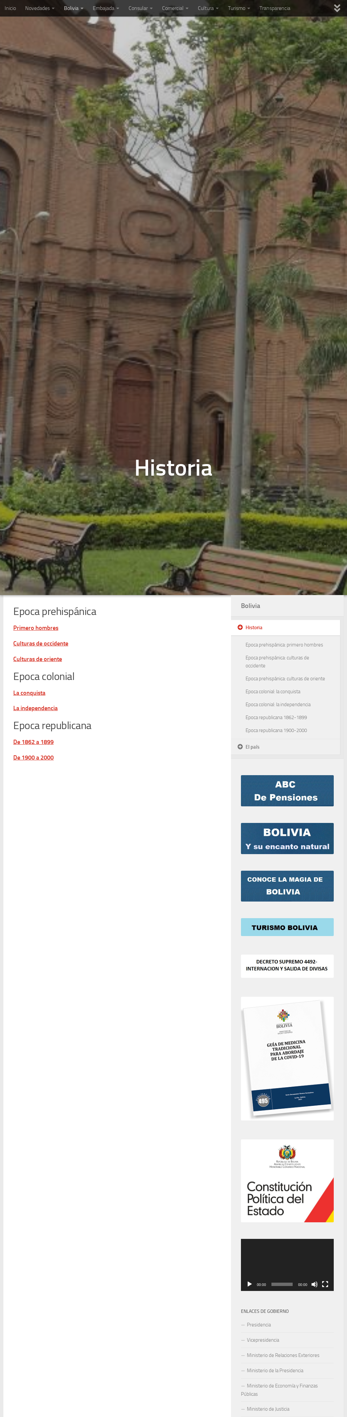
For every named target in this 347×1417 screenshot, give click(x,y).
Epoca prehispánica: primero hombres (284, 645)
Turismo (236, 8)
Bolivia (71, 8)
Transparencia (275, 8)
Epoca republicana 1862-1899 (276, 717)
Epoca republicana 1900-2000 (276, 730)
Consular (138, 8)
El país (253, 747)
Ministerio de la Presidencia (275, 1371)
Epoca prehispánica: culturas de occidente (277, 662)
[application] (287, 1265)
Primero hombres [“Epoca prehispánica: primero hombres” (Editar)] (35, 628)
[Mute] (314, 1284)
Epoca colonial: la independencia (278, 705)
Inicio (10, 8)
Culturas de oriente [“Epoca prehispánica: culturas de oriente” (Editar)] (37, 659)
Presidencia (259, 1325)
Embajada (103, 8)
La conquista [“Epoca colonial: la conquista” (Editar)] (29, 693)
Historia (254, 628)
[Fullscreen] (325, 1284)
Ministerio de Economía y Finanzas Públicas (279, 1390)
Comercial (173, 8)
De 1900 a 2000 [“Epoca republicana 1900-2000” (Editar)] (33, 757)
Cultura (206, 8)
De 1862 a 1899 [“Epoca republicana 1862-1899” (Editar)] (33, 742)
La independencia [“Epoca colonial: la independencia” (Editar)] (35, 708)
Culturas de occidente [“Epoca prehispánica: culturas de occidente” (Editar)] (40, 643)
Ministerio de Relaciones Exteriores (283, 1355)
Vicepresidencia (263, 1340)
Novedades (37, 8)
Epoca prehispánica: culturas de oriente (285, 679)
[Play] (249, 1284)
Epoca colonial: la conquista (273, 692)
